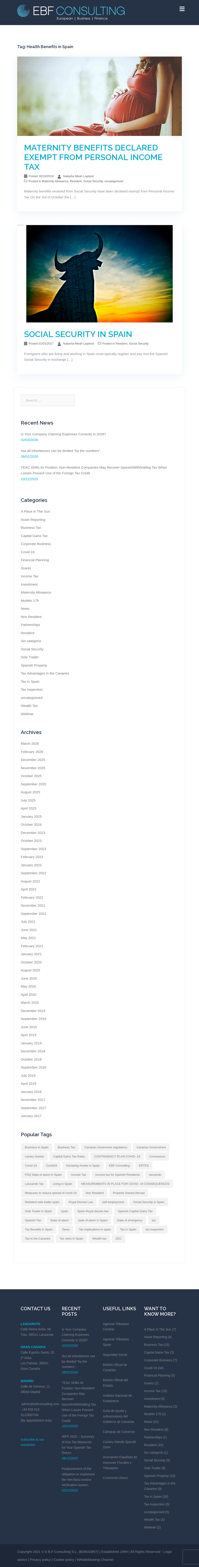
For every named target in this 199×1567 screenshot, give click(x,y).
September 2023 (33, 849)
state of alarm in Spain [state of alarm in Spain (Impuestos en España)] (93, 1220)
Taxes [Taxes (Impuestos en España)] (66, 1229)
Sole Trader (30, 657)
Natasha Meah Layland (78, 176)
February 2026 (32, 752)
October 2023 (31, 841)
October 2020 (31, 962)
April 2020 (28, 994)
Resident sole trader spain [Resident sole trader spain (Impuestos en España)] (42, 1202)
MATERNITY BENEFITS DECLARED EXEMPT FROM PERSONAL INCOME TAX (93, 157)
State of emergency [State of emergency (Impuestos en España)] (130, 1220)
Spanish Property (34, 665)
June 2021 (29, 930)
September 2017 (33, 1108)
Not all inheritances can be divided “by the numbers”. (61, 451)
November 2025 (33, 768)
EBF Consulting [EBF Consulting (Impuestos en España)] (119, 1165)
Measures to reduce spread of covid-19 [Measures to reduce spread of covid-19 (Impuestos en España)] (50, 1193)
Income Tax (29, 576)
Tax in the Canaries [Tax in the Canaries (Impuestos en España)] (37, 1238)
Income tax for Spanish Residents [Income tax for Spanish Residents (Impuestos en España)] (117, 1174)
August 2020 (30, 970)
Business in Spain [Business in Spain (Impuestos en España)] (36, 1147)
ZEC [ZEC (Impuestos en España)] (118, 1238)
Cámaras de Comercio (119, 1432)
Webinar (27, 714)
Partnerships (30, 625)
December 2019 (33, 1011)
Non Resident (31, 617)
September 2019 (33, 1019)
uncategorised (113, 181)
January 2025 (31, 816)
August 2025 (30, 792)
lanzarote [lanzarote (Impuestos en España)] (155, 1174)
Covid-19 (28, 552)
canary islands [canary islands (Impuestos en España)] (34, 1156)
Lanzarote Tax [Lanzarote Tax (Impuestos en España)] (34, 1184)
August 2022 (30, 881)
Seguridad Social (115, 1355)
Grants (26, 568)
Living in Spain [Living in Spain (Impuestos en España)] (62, 1184)
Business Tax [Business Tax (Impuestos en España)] (66, 1147)
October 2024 (31, 824)
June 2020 (29, 978)
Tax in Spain (30, 681)
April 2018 (28, 1083)
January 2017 (31, 1116)
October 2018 (31, 1059)
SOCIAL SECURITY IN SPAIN (78, 334)
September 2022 (33, 873)
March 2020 (30, 1002)
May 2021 (28, 938)
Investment (29, 584)
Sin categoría (31, 641)
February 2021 (32, 946)
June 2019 (29, 1027)
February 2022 (32, 897)
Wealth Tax (29, 706)
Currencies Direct (115, 1478)
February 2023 (32, 857)
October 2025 (31, 776)
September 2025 (33, 784)
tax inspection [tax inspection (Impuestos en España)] (154, 1229)
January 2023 (31, 865)
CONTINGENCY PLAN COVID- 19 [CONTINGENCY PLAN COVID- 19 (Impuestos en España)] (117, 1156)
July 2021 (28, 922)
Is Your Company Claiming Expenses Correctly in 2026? (63, 434)
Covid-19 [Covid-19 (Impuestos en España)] (31, 1165)
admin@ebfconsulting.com (40, 1404)
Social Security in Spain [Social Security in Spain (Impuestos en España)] (148, 1202)
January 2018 (31, 1092)
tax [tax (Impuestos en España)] (154, 1220)
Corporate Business (36, 544)
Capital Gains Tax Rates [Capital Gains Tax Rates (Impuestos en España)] (69, 1156)
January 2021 (31, 954)
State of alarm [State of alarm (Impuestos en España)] (59, 1220)
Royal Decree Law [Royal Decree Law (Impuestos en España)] (81, 1202)
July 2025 (28, 800)
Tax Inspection (32, 689)
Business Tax (31, 527)
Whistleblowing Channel (95, 1560)
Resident (76, 181)
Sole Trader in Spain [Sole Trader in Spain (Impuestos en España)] (38, 1211)
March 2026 (30, 743)
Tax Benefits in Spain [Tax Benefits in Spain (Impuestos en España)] (39, 1229)
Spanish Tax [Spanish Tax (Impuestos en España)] (33, 1220)
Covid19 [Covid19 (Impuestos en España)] (51, 1165)
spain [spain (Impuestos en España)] (64, 1211)
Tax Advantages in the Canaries (45, 673)
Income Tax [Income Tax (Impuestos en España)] (78, 1174)
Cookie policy (64, 1560)
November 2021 (33, 905)
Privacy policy (40, 1560)
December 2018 (33, 1051)
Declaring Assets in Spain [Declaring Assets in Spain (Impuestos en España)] (83, 1165)
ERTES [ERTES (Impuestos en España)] (144, 1165)
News (25, 608)
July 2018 (28, 1075)
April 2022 (28, 889)
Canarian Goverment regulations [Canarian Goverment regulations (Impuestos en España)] (105, 1147)
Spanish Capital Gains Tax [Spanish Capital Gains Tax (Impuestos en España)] (135, 1211)
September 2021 (33, 914)
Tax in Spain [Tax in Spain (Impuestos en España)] (128, 1229)
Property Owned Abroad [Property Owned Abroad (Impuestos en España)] (129, 1193)
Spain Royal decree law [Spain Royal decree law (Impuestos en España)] (93, 1211)
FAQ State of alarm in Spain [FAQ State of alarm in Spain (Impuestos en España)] (43, 1174)
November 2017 (33, 1100)
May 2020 (28, 986)
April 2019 (28, 1035)
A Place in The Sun (35, 511)
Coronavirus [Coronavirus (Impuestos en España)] (157, 1156)
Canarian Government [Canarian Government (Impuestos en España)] (151, 1147)
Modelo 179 (30, 600)
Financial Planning (35, 560)
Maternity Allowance (55, 181)
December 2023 (33, 833)
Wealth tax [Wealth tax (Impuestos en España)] (99, 1238)
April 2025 (28, 808)
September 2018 (33, 1067)
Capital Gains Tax (34, 536)
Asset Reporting (33, 519)
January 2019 (31, 1043)
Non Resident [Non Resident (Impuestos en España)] (95, 1193)
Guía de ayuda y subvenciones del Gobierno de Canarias (118, 1416)
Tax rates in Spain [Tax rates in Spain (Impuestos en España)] (71, 1238)
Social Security (93, 181)
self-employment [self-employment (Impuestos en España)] (113, 1202)
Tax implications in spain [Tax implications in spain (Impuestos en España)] (95, 1229)
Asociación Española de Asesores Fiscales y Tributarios (120, 1462)
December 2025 (33, 760)
